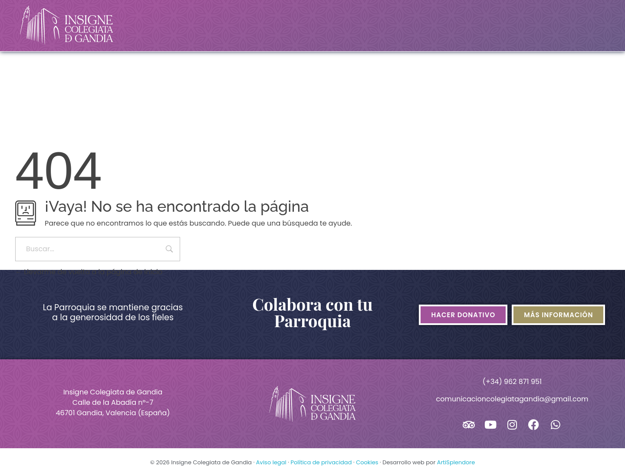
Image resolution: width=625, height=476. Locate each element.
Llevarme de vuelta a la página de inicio (88, 272)
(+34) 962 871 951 (512, 382)
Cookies (367, 462)
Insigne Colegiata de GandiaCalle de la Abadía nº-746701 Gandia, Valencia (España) (113, 402)
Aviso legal (271, 462)
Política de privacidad (321, 462)
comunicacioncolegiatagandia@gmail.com (512, 399)
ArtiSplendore (456, 462)
